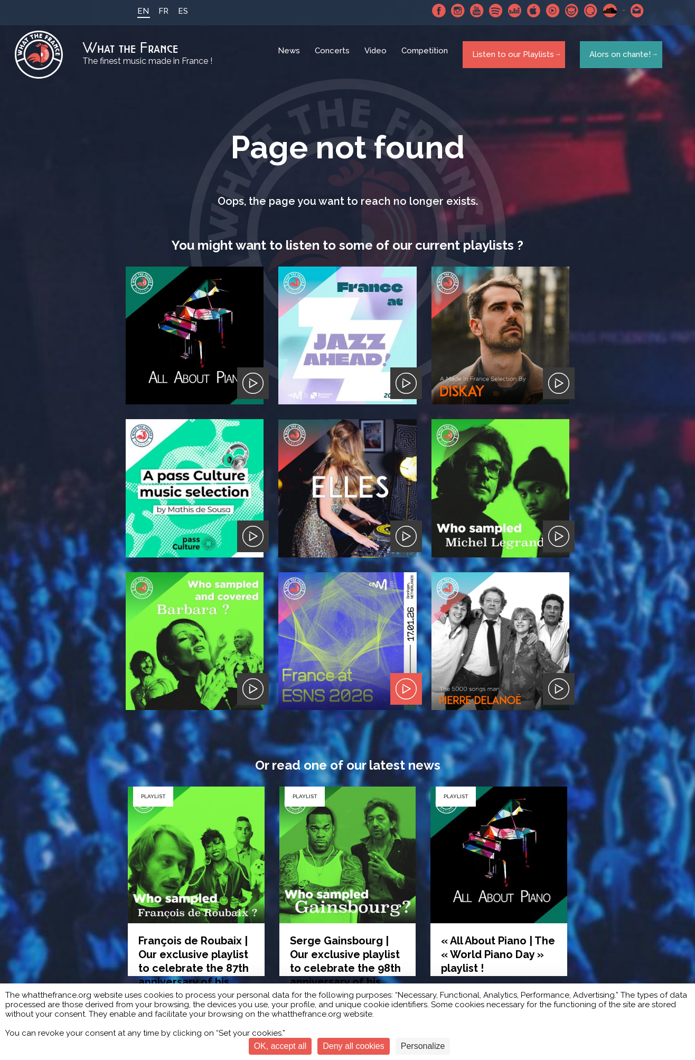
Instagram (451, 10)
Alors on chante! (616, 57)
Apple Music (527, 10)
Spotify (489, 10)
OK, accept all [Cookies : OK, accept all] (280, 1046)
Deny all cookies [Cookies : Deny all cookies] (353, 1046)
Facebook (432, 10)
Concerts (333, 58)
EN (137, 11)
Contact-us (631, 10)
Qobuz (584, 10)
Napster (565, 10)
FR (157, 11)
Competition (426, 58)
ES (177, 11)
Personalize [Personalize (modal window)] (423, 1046)
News (290, 58)
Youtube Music (546, 10)
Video (377, 58)
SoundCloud (604, 10)
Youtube (470, 10)
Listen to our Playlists (510, 57)
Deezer (508, 10)
